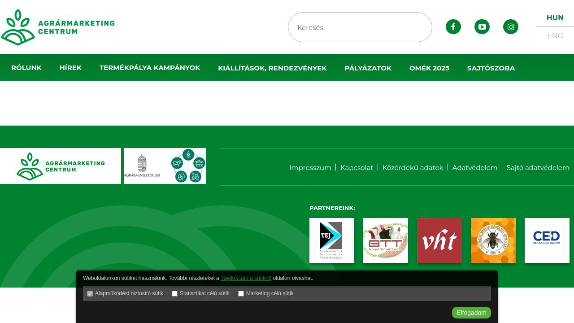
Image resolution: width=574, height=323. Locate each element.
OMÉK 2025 (429, 68)
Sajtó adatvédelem (538, 167)
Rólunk (26, 67)
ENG (555, 35)
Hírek (71, 67)
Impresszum (310, 167)
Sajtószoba (491, 68)
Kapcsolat (357, 167)
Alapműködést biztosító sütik (129, 293)
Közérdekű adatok (413, 167)
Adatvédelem (475, 167)
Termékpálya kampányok (150, 67)
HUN (555, 17)
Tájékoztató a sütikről (246, 278)
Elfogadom (472, 312)
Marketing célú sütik (270, 293)
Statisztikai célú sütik (205, 293)
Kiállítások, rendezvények (272, 68)
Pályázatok (367, 68)
